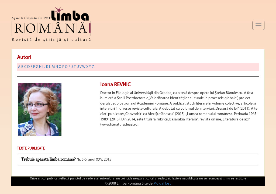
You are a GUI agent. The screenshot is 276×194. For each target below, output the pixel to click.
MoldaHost (162, 184)
